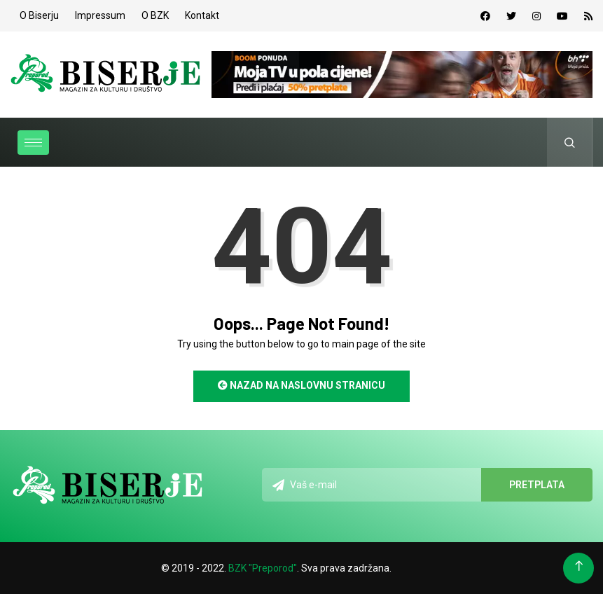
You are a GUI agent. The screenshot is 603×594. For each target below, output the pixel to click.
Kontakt (202, 15)
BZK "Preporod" (262, 568)
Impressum (100, 15)
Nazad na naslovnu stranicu (301, 385)
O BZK (155, 15)
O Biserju (39, 15)
